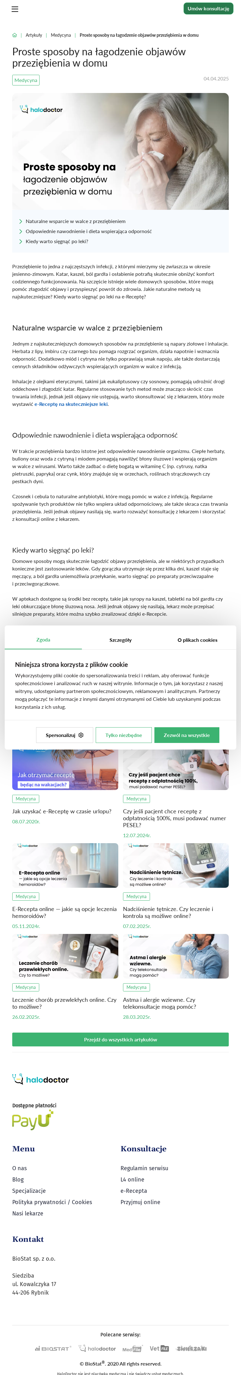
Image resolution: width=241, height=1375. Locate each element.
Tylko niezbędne (123, 735)
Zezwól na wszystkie (187, 735)
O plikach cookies (197, 640)
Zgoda (43, 639)
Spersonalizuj (64, 735)
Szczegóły (120, 640)
